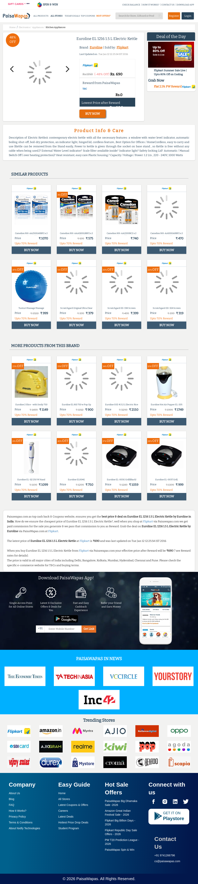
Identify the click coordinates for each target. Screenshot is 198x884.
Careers (63, 810)
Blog (11, 799)
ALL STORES (56, 16)
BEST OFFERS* (103, 16)
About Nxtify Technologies (24, 828)
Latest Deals (66, 816)
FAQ (11, 804)
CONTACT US (168, 5)
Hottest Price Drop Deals (73, 822)
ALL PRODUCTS (40, 16)
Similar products (29, 174)
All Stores (64, 799)
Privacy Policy (17, 816)
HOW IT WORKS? (150, 5)
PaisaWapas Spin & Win (119, 849)
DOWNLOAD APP (185, 5)
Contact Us (165, 843)
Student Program (68, 828)
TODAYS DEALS (72, 16)
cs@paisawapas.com (167, 861)
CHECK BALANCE (131, 5)
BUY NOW (92, 114)
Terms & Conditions (20, 822)
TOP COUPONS (88, 16)
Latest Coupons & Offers (73, 804)
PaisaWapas (87, 879)
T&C (85, 88)
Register (174, 16)
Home (62, 793)
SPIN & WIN (47, 4)
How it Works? (17, 810)
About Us (14, 793)
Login (187, 16)
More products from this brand (45, 345)
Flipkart (122, 47)
